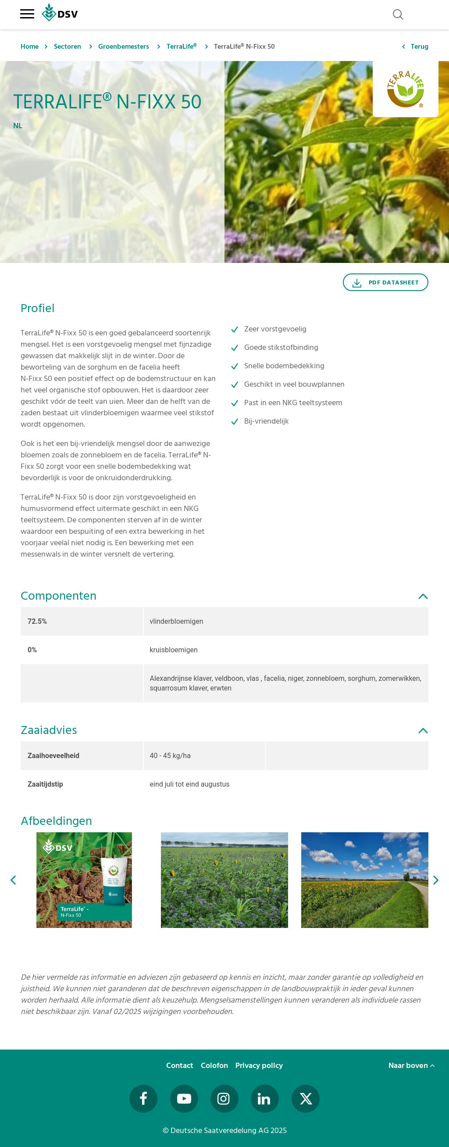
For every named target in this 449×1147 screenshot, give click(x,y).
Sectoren (67, 46)
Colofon (215, 1065)
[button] (13, 880)
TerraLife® (182, 46)
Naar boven (411, 1065)
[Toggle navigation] (27, 12)
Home (30, 46)
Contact (180, 1065)
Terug (419, 46)
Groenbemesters (123, 46)
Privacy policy (260, 1065)
